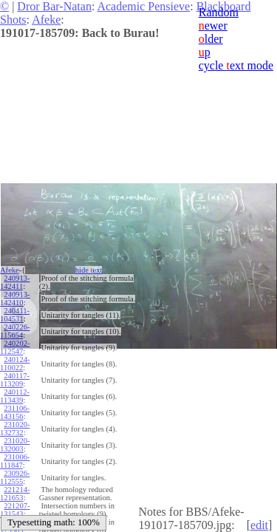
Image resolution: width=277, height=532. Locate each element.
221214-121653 (15, 493)
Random (219, 12)
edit (259, 525)
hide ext (89, 270)
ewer (213, 25)
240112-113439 (15, 396)
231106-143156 (15, 412)
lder (211, 39)
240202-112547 (15, 347)
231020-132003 (15, 445)
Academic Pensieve (143, 6)
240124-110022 (15, 363)
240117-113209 (15, 380)
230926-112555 (15, 477)
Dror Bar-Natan (54, 6)
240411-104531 (15, 315)
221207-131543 (15, 510)
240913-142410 (15, 298)
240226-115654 (15, 331)
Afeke (46, 19)
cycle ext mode (236, 65)
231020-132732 (15, 428)
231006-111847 (15, 461)
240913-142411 (15, 282)
